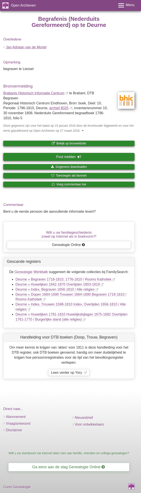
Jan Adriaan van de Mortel (26, 47)
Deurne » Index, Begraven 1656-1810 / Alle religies (55, 289)
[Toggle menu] (126, 5)
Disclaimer (14, 430)
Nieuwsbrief (84, 417)
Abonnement (16, 417)
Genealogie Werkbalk (31, 272)
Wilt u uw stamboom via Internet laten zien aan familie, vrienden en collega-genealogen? (69, 453)
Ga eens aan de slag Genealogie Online (68, 467)
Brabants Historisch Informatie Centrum (33, 93)
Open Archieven (23, 5)
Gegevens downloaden (69, 166)
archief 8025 (59, 108)
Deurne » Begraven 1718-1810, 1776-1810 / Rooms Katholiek (63, 279)
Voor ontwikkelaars (89, 424)
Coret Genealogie (17, 487)
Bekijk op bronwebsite (69, 143)
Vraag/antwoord (18, 423)
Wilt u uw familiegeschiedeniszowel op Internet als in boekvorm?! (68, 234)
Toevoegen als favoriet (69, 175)
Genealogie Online (68, 245)
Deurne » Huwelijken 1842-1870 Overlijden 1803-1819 (57, 284)
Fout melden (68, 157)
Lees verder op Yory (67, 372)
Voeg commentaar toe (69, 184)
